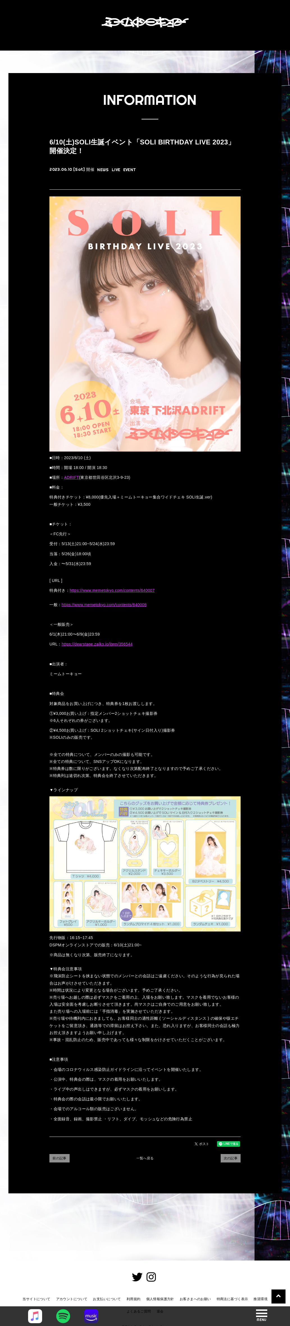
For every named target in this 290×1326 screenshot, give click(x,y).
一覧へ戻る (145, 1158)
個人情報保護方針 (160, 1299)
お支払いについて (107, 1299)
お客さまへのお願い (195, 1299)
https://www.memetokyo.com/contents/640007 (112, 590)
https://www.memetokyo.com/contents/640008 (104, 604)
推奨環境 (261, 1299)
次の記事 (231, 1158)
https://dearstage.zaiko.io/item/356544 (97, 644)
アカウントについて (72, 1299)
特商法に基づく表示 (232, 1299)
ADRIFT (71, 477)
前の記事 (59, 1158)
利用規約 (134, 1299)
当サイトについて (36, 1299)
